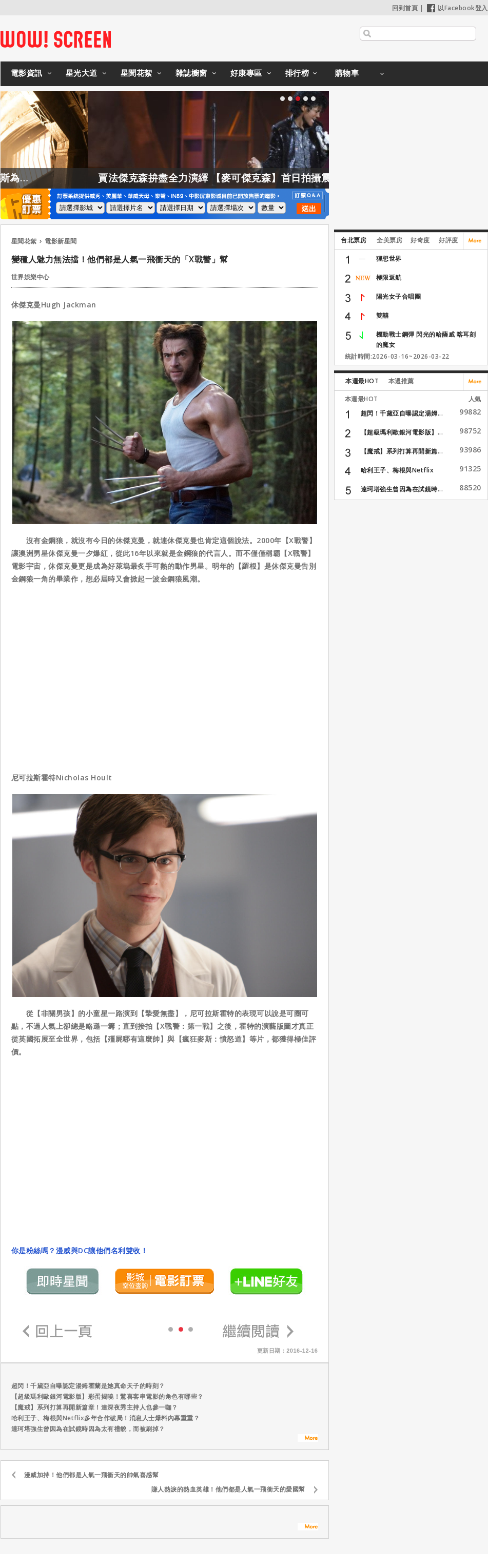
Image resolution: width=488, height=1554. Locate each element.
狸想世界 (389, 258)
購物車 (347, 73)
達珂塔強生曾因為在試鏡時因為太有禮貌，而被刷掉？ (88, 1428)
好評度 (448, 240)
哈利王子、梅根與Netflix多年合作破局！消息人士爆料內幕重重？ (105, 1418)
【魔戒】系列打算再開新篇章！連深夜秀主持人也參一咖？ (94, 1407)
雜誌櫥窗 (191, 73)
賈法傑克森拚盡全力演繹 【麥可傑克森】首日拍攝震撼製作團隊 (262, 177)
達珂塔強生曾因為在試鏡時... (402, 489)
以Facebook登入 (457, 8)
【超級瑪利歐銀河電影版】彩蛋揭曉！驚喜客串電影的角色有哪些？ (107, 1396)
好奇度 (420, 240)
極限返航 (389, 277)
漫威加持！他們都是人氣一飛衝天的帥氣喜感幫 (91, 1474)
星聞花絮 (136, 73)
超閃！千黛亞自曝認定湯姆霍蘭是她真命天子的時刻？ (88, 1385)
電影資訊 (27, 73)
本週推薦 (401, 381)
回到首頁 (405, 8)
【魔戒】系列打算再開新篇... (402, 451)
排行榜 (297, 73)
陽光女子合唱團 (398, 296)
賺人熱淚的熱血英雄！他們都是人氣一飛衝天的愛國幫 (228, 1489)
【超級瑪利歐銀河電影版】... (402, 432)
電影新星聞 (61, 241)
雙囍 (382, 315)
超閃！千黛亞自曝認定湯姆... (402, 413)
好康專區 (246, 73)
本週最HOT (362, 381)
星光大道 (81, 73)
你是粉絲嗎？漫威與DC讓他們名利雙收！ (79, 1250)
